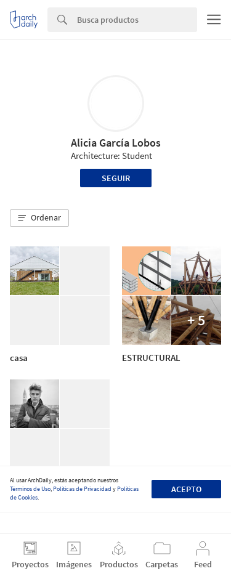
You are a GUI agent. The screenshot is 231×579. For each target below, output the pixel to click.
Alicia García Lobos (116, 143)
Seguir (116, 178)
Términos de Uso (30, 489)
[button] (39, 218)
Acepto (186, 489)
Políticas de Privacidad (82, 489)
